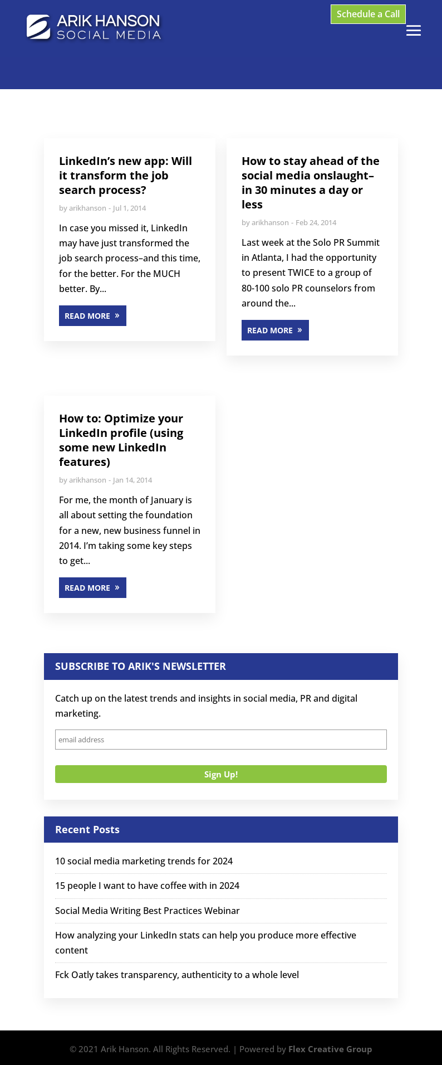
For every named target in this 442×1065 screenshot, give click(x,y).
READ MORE (87, 315)
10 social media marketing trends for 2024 (144, 861)
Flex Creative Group (330, 1048)
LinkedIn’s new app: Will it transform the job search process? (125, 175)
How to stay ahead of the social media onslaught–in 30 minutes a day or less (311, 182)
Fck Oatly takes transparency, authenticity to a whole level (177, 975)
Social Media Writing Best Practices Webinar (147, 910)
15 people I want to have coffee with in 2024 (147, 885)
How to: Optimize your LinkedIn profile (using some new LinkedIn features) (121, 440)
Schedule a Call (368, 14)
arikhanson (87, 208)
